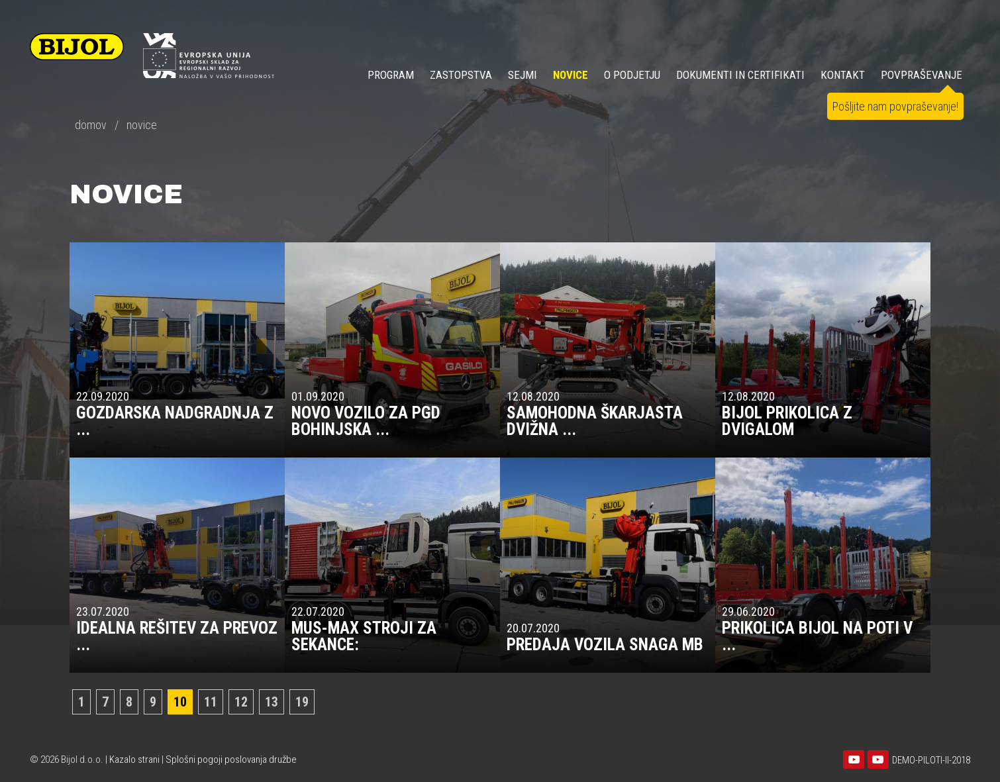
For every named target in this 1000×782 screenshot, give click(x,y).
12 (241, 702)
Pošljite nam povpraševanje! (895, 106)
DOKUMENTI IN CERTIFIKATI (740, 74)
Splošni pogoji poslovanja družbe (231, 759)
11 (210, 702)
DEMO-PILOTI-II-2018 (931, 760)
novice (141, 125)
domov (91, 125)
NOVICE (570, 74)
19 (302, 702)
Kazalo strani (134, 759)
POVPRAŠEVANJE (921, 74)
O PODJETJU (632, 74)
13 (271, 702)
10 (180, 702)
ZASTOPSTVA (461, 74)
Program (391, 74)
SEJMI (522, 74)
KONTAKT (843, 74)
